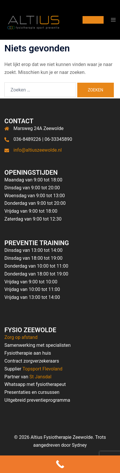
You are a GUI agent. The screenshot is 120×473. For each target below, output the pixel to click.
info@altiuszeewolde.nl (37, 150)
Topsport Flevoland (43, 369)
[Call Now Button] (60, 464)
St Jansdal (41, 377)
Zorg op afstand (20, 337)
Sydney (79, 445)
